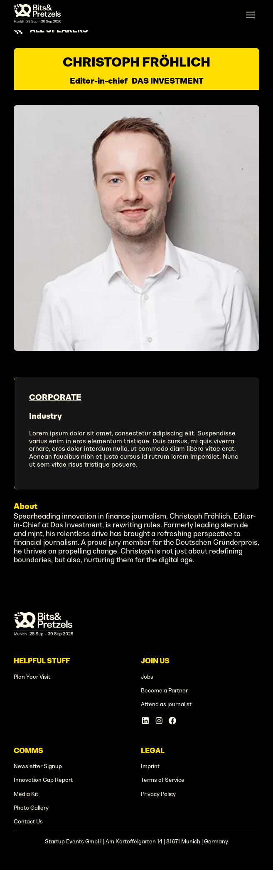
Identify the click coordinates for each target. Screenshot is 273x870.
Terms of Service (162, 780)
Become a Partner (164, 690)
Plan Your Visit (32, 677)
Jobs (147, 677)
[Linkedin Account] (145, 720)
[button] (250, 15)
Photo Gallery (31, 808)
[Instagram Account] (159, 720)
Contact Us (28, 821)
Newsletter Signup (38, 766)
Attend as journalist (166, 704)
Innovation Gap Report (43, 780)
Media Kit (26, 794)
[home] (37, 15)
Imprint (150, 766)
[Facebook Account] (172, 720)
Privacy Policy (158, 794)
